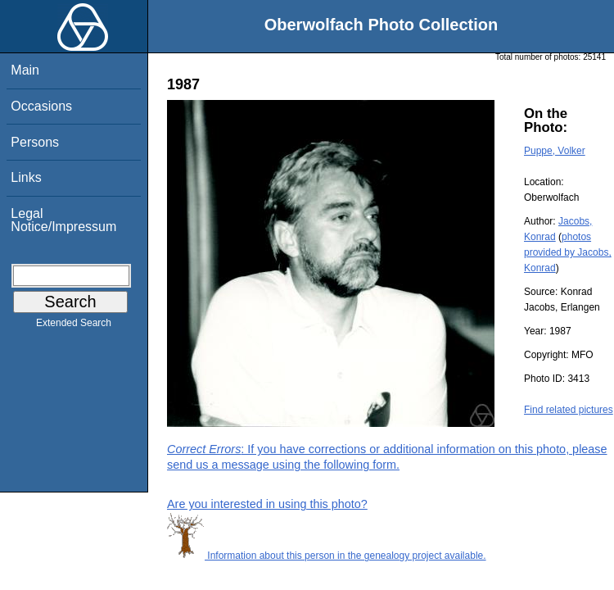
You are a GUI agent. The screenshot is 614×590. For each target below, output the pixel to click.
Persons (35, 142)
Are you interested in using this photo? (267, 504)
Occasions (41, 106)
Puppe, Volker (554, 151)
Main (25, 70)
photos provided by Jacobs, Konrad (568, 252)
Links (26, 177)
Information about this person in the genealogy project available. (326, 555)
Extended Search (73, 326)
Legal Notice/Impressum (63, 220)
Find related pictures (568, 409)
